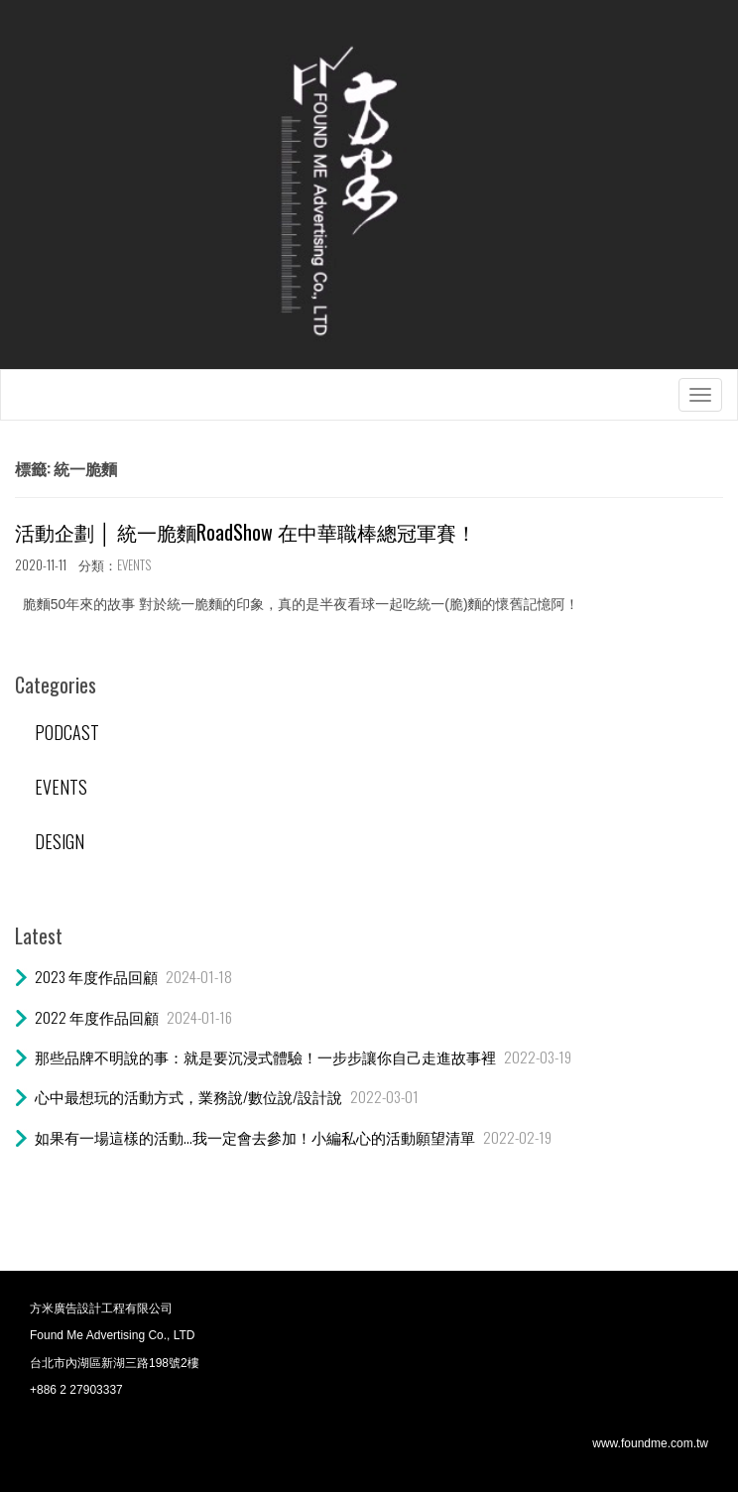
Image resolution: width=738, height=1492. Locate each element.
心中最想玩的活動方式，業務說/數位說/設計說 (188, 1096)
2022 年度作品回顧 (97, 1017)
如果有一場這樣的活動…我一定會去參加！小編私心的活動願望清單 (255, 1137)
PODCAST (67, 732)
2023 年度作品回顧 (96, 976)
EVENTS (134, 564)
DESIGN (59, 841)
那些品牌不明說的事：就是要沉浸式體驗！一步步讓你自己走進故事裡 (265, 1056)
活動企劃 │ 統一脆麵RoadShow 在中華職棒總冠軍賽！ (245, 532)
